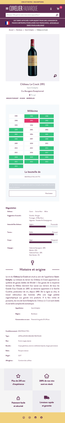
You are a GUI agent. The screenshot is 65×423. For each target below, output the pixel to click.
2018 (16, 157)
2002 (46, 130)
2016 (31, 152)
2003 (16, 134)
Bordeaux (19, 30)
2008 (46, 139)
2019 (31, 157)
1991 (31, 120)
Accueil (11, 30)
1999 (16, 130)
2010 (31, 143)
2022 (31, 162)
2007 (31, 139)
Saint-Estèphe (29, 30)
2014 (46, 148)
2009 (16, 143)
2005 (46, 134)
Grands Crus (11, 289)
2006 (16, 139)
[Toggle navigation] (7, 8)
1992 (46, 120)
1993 (16, 125)
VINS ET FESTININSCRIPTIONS (32, 2)
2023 (46, 162)
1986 (31, 116)
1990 (16, 120)
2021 (16, 162)
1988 (46, 116)
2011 (46, 143)
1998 (46, 125)
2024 (16, 166)
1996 (31, 125)
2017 (46, 152)
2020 (46, 157)
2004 (31, 134)
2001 (31, 130)
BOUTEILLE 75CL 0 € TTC (31, 177)
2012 (16, 148)
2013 (31, 148)
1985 (16, 116)
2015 (16, 152)
